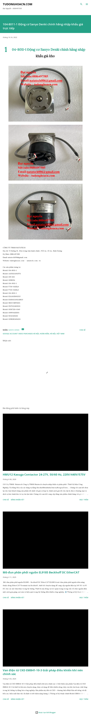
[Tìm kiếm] (81, 4)
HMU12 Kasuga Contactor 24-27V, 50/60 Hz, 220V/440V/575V (44, 474)
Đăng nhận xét (17, 500)
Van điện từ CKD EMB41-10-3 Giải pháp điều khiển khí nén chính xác (43, 672)
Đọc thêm (84, 500)
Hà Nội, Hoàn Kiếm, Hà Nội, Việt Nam (48, 334)
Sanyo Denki (13, 330)
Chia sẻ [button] (82, 330)
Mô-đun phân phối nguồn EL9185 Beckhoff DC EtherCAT (41, 572)
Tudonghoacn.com (17, 4)
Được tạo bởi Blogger (45, 712)
